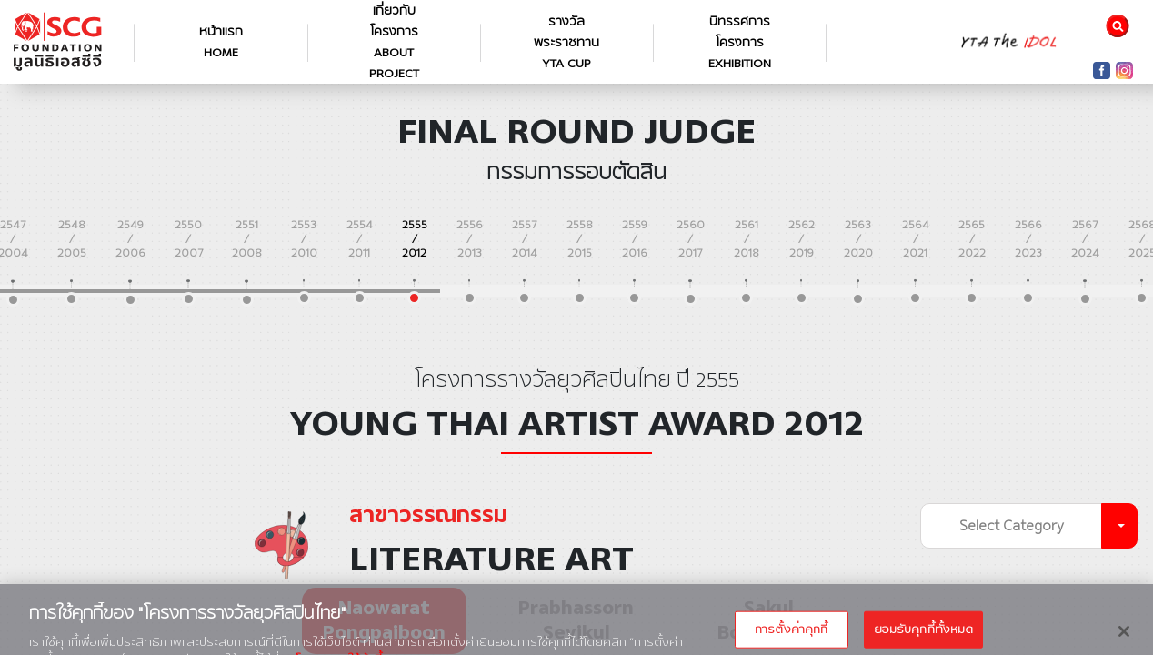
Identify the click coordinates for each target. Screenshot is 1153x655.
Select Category (1011, 525)
